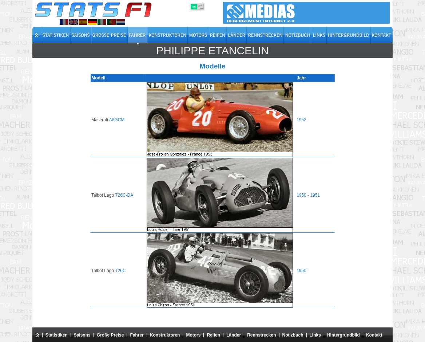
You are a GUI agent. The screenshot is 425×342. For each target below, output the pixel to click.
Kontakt (374, 335)
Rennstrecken (261, 335)
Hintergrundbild (343, 335)
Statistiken (56, 335)
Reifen (213, 335)
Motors (193, 335)
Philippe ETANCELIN (212, 50)
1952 (301, 119)
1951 (314, 195)
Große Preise (110, 335)
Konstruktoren (165, 335)
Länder (233, 335)
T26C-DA (125, 195)
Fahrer (136, 335)
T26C (121, 270)
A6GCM (118, 119)
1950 (301, 195)
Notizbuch (292, 335)
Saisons (82, 335)
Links (315, 335)
